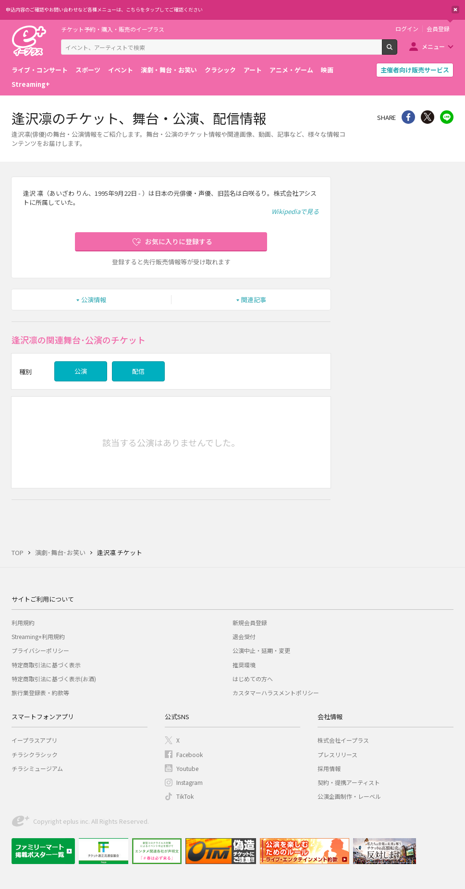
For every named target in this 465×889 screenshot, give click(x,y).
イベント (120, 69)
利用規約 (23, 622)
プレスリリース (337, 754)
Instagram (189, 782)
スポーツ (87, 69)
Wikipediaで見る (295, 211)
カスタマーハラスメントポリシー (275, 692)
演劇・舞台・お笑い (169, 69)
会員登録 (438, 28)
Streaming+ (31, 84)
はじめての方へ (252, 679)
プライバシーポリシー (40, 650)
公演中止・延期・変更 (261, 650)
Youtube (187, 768)
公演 (80, 371)
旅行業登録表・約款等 (40, 692)
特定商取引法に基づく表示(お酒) (54, 679)
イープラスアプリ (34, 740)
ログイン (406, 28)
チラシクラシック (35, 754)
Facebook (189, 754)
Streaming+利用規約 (38, 636)
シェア (408, 117)
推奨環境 (244, 665)
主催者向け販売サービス (414, 69)
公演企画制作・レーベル (349, 796)
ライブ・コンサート (40, 69)
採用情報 (329, 768)
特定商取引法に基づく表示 (46, 665)
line (446, 117)
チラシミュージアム (37, 768)
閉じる (455, 9)
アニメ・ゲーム (291, 69)
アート (253, 69)
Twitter (427, 117)
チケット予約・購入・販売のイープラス (112, 29)
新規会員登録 (249, 622)
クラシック (220, 69)
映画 (327, 69)
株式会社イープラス (343, 740)
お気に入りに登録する (178, 241)
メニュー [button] (433, 46)
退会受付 (244, 636)
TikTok (185, 796)
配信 (138, 371)
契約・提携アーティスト (349, 782)
